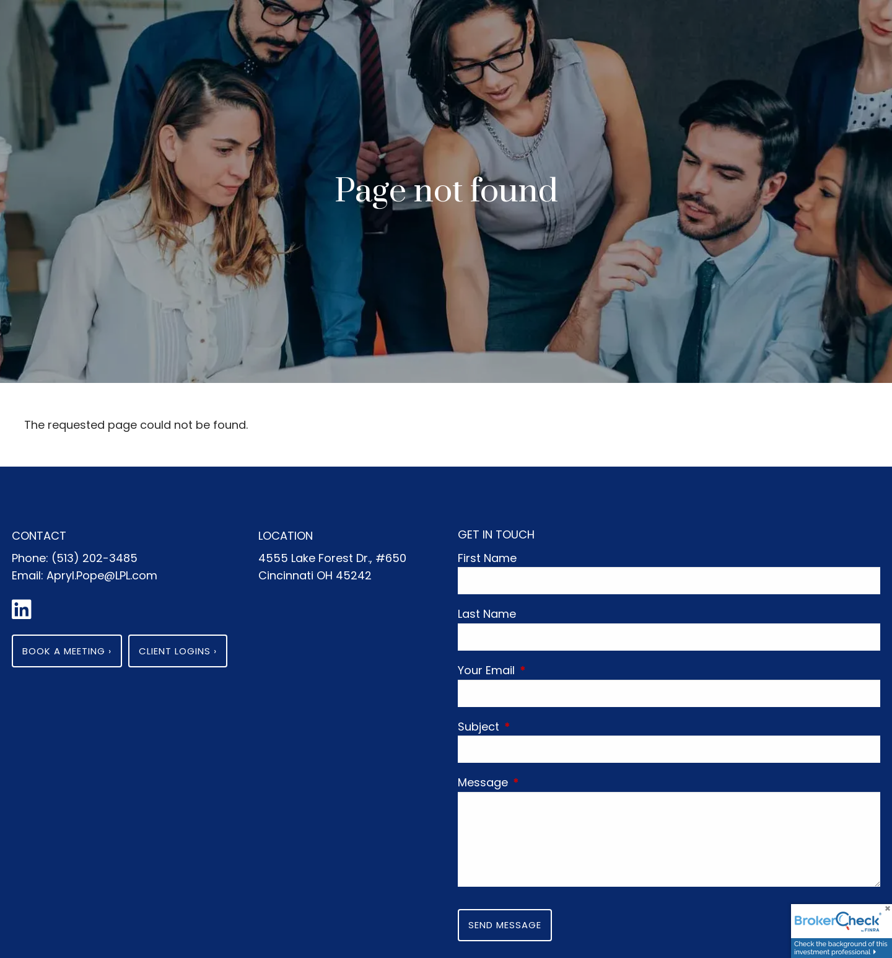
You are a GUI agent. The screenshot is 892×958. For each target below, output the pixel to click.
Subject (536, 726)
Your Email (544, 670)
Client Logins (178, 650)
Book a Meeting (67, 650)
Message (540, 782)
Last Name (487, 614)
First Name (487, 558)
